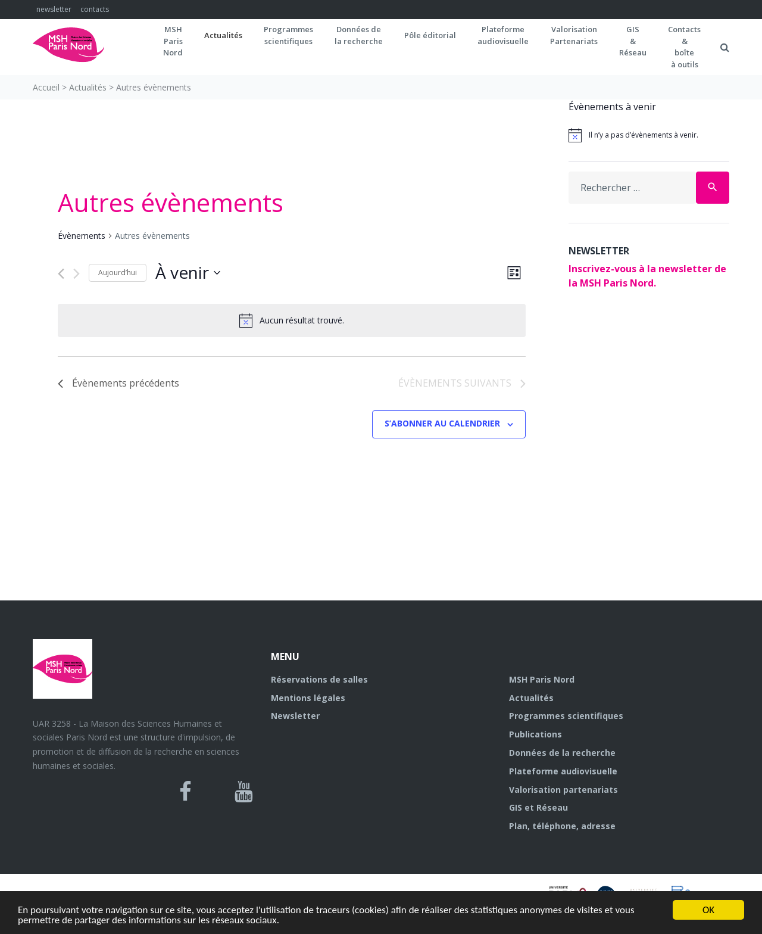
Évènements (81, 235)
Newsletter (295, 715)
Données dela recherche (359, 35)
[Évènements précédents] (61, 273)
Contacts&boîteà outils (684, 47)
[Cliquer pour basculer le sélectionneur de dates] (187, 273)
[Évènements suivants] (76, 273)
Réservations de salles (319, 679)
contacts (94, 9)
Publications (535, 734)
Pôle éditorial (430, 35)
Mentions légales (308, 697)
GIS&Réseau (633, 41)
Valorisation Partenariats (574, 35)
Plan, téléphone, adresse (562, 826)
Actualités (223, 35)
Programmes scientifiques (288, 35)
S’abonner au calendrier (442, 423)
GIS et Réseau (538, 807)
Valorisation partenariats (563, 789)
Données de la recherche (562, 752)
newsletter (53, 9)
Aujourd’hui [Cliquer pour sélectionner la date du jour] (117, 272)
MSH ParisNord (173, 41)
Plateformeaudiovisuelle (503, 35)
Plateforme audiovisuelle (563, 771)
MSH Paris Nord (541, 679)
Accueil (46, 87)
